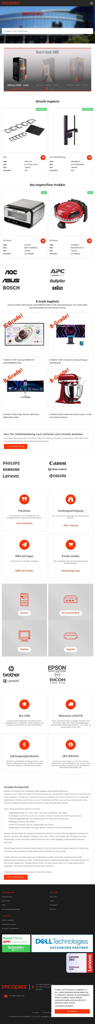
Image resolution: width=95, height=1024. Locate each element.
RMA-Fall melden (24, 571)
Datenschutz (7, 897)
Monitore (26, 816)
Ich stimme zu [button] (72, 1011)
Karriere (52, 909)
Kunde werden (8, 920)
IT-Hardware (29, 791)
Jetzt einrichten (24, 523)
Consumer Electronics (59, 791)
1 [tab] (47, 88)
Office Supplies (41, 791)
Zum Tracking (71, 525)
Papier (64, 813)
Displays (24, 649)
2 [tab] (50, 88)
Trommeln (43, 813)
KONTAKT (6, 916)
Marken (65, 803)
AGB (3, 905)
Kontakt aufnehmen (10, 929)
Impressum (6, 901)
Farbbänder (52, 813)
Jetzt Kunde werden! (15, 877)
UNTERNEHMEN (8, 893)
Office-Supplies (10, 797)
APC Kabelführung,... (58, 157)
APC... (5, 157)
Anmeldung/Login (70, 571)
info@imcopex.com (16, 996)
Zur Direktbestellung (15, 446)
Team (51, 901)
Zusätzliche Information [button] (64, 1006)
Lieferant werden (9, 924)
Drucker (24, 613)
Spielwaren (54, 797)
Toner (36, 813)
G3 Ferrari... (7, 241)
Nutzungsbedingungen (11, 909)
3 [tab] (53, 88)
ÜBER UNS (53, 893)
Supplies (70, 649)
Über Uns (53, 897)
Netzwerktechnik (71, 613)
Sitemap (35, 1013)
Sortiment (29, 809)
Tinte (30, 813)
